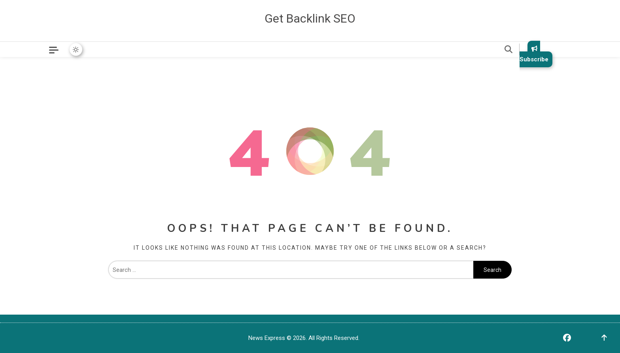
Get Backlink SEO (310, 18)
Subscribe (534, 54)
